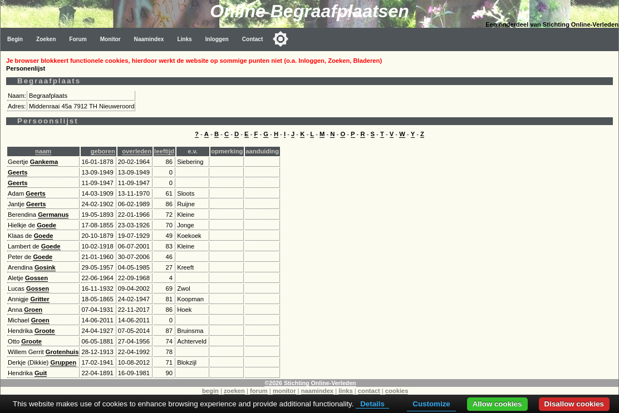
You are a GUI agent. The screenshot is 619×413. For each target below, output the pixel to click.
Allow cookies (497, 404)
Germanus (53, 214)
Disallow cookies (574, 404)
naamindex (317, 390)
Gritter (39, 299)
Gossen (36, 278)
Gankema (44, 161)
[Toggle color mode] (280, 39)
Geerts (17, 172)
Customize (431, 404)
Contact (252, 39)
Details (372, 404)
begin (210, 390)
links (345, 390)
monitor (284, 390)
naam (43, 151)
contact (369, 390)
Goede (46, 225)
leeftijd (164, 151)
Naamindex (149, 39)
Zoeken (46, 39)
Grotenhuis (62, 352)
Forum (77, 39)
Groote (45, 330)
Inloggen (217, 39)
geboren (103, 151)
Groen (33, 309)
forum (259, 390)
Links (184, 39)
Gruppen (63, 362)
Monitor (110, 39)
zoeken (234, 390)
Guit (41, 373)
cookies (397, 390)
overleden (136, 151)
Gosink (45, 267)
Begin (15, 39)
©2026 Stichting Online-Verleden (310, 383)
